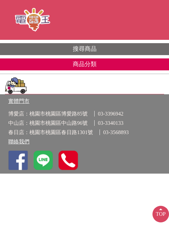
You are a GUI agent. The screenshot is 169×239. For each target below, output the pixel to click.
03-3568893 (116, 132)
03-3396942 (110, 114)
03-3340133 (110, 123)
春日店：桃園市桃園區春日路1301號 (50, 132)
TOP (161, 214)
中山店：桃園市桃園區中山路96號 (48, 123)
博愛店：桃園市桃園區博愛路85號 (48, 114)
